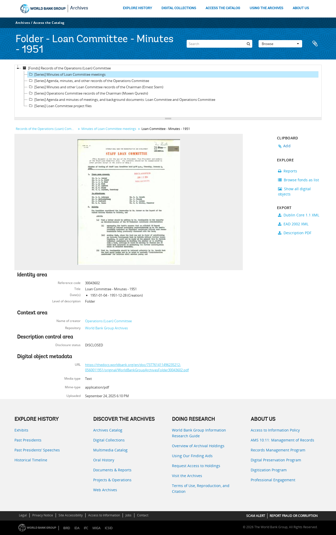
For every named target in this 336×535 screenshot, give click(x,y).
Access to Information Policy (275, 430)
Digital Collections (109, 440)
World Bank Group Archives (106, 328)
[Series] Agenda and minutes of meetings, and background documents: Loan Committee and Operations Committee (121, 99)
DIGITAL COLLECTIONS (178, 8)
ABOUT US (301, 8)
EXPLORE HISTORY (137, 8)
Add (287, 145)
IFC (86, 528)
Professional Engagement (273, 479)
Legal (23, 515)
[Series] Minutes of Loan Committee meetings (67, 74)
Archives (79, 8)
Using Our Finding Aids (192, 455)
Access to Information (104, 515)
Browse (280, 43)
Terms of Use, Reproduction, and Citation (200, 488)
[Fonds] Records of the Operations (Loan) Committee (66, 68)
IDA (77, 528)
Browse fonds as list (298, 179)
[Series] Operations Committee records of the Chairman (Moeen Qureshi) (88, 93)
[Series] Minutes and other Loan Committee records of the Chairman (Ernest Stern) (95, 87)
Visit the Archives (187, 475)
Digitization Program (269, 469)
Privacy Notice (42, 515)
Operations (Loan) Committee (108, 321)
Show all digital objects (294, 191)
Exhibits (21, 430)
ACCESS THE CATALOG (223, 8)
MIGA (96, 528)
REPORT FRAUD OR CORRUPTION (294, 516)
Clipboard (315, 43)
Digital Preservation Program (276, 459)
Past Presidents (27, 440)
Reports (287, 170)
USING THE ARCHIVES (266, 8)
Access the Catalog (49, 22)
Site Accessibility (71, 515)
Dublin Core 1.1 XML (298, 214)
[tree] (168, 91)
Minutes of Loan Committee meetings (108, 129)
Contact (142, 515)
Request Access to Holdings (196, 465)
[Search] (219, 44)
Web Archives (105, 489)
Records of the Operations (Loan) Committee (46, 129)
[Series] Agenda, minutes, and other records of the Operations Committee (88, 81)
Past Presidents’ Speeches (37, 449)
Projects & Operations (112, 479)
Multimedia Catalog (110, 449)
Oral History (103, 459)
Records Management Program (278, 449)
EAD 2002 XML (293, 223)
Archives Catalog (107, 430)
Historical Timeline (30, 459)
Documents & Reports (112, 469)
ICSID (109, 528)
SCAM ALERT (255, 516)
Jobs (128, 515)
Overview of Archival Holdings (198, 445)
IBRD (66, 528)
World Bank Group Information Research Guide (199, 433)
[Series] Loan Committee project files (60, 106)
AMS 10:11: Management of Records (282, 440)
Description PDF (294, 232)
